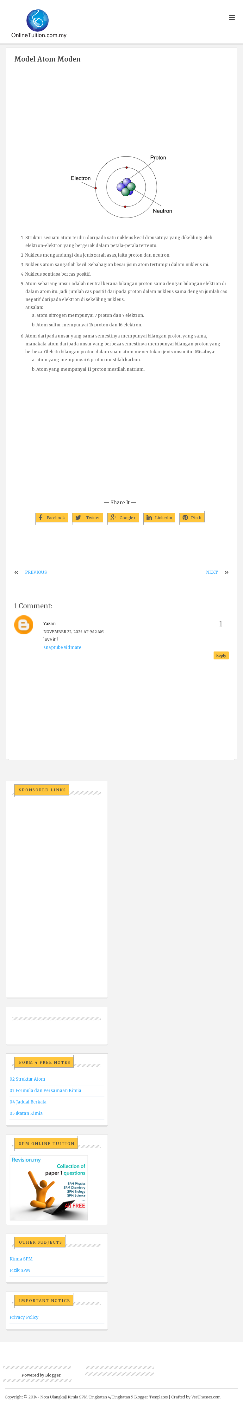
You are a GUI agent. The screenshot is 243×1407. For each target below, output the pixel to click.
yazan (49, 623)
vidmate (72, 647)
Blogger (52, 1375)
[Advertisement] (121, 110)
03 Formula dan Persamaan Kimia (45, 1090)
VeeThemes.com (206, 1397)
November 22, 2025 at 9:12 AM (73, 631)
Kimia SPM (21, 1259)
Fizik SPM (19, 1270)
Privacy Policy (24, 1317)
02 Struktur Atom (27, 1079)
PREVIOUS (36, 572)
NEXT (212, 572)
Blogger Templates (151, 1397)
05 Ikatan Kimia (26, 1113)
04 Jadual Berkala (28, 1102)
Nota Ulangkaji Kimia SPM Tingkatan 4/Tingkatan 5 (86, 1397)
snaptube (53, 647)
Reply (221, 655)
